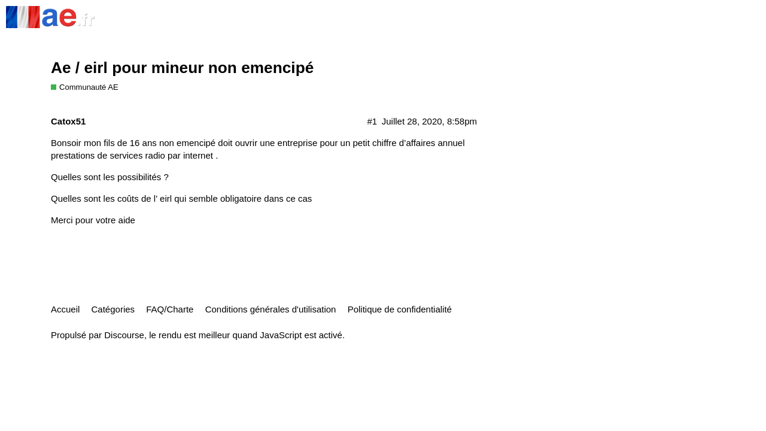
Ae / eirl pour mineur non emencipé (182, 68)
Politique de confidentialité (400, 309)
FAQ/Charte (169, 309)
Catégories (113, 309)
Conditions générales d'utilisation (270, 309)
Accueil (65, 309)
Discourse (124, 335)
